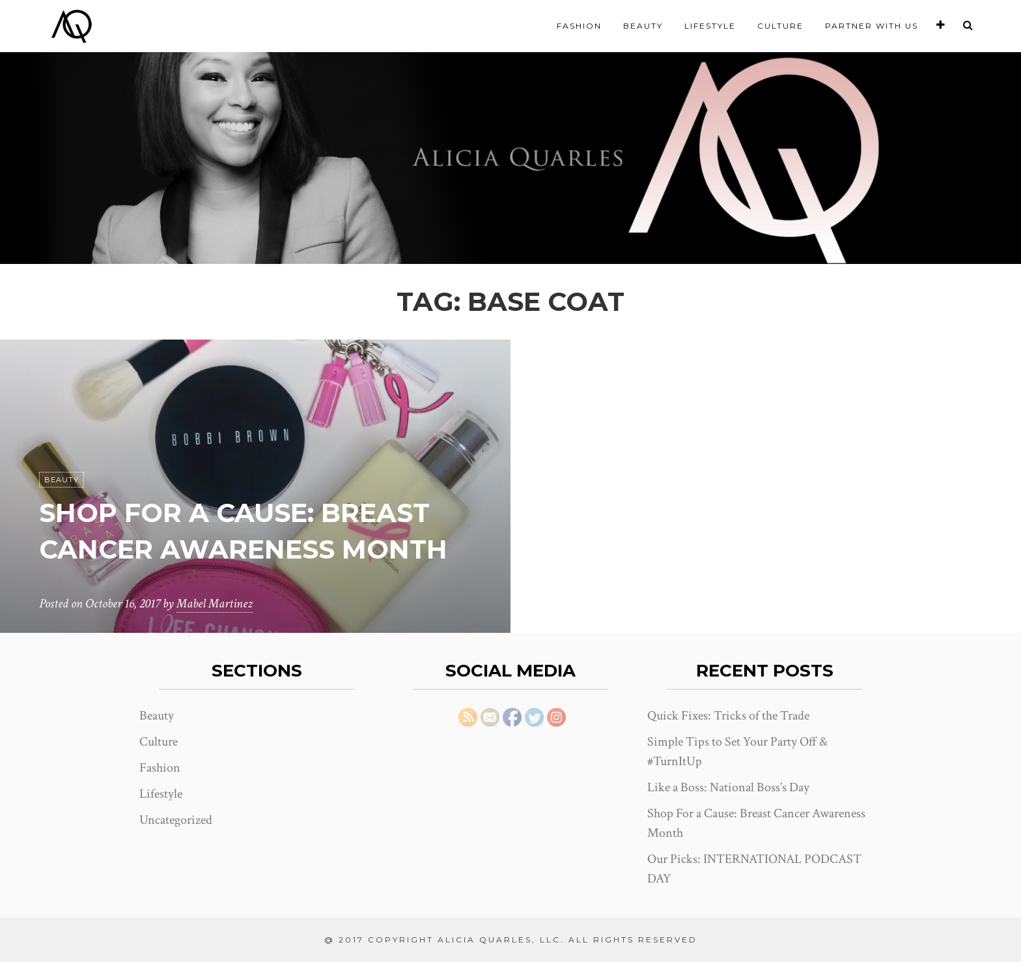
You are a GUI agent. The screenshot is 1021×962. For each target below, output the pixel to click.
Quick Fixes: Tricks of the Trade (728, 715)
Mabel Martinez (214, 603)
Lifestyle (710, 26)
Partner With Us (871, 26)
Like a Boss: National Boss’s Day (728, 787)
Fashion (579, 26)
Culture (780, 26)
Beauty (643, 26)
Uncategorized (175, 819)
